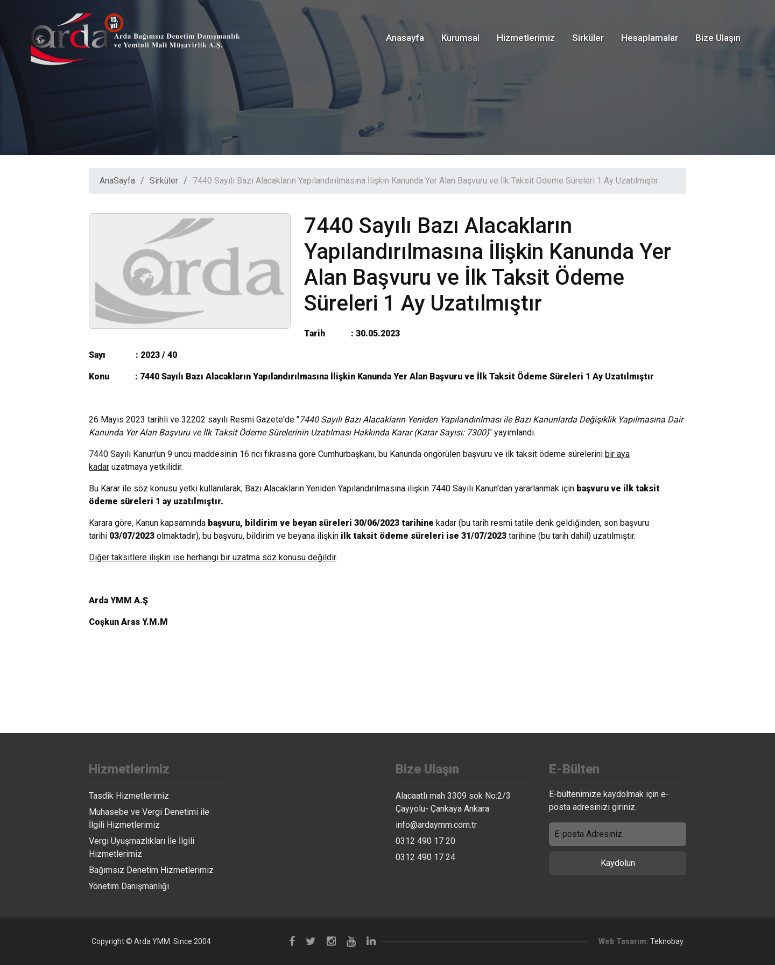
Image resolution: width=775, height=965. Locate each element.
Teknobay (667, 941)
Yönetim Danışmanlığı (129, 886)
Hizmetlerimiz (526, 37)
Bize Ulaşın (718, 37)
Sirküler (588, 37)
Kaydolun (618, 863)
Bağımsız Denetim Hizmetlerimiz (151, 870)
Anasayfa (405, 37)
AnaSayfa (117, 180)
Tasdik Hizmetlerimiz (129, 796)
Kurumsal (460, 37)
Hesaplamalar (649, 37)
